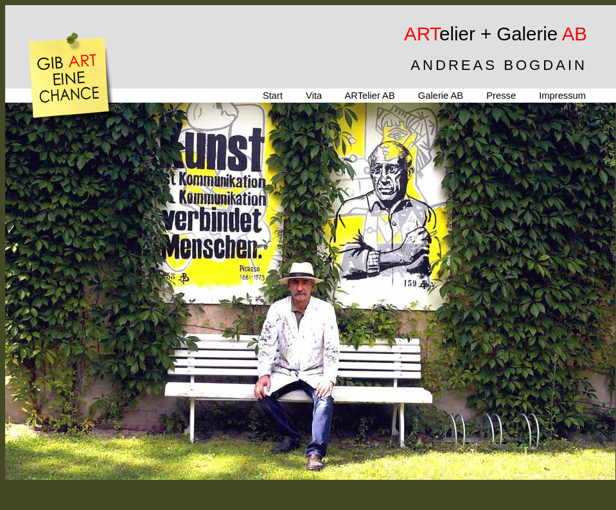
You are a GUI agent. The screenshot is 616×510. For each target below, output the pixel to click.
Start (273, 95)
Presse (501, 95)
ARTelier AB (369, 95)
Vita (314, 95)
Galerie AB (440, 95)
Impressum (562, 95)
